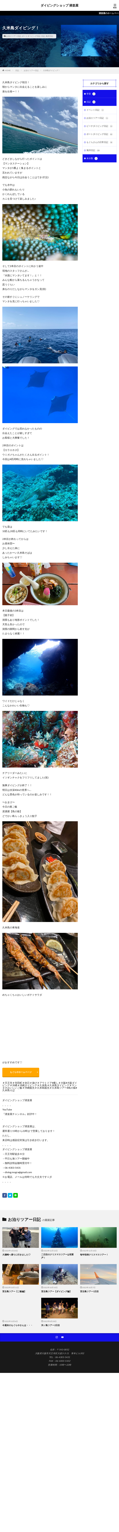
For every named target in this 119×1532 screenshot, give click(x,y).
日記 (43, 36)
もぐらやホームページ (21, 1072)
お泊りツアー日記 (13, 36)
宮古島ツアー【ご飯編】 (14, 1291)
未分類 (92, 159)
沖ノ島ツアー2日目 (50, 1325)
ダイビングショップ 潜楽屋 (59, 5)
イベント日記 (95, 110)
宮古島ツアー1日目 (89, 1291)
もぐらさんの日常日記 (99, 143)
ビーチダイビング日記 (99, 127)
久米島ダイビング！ (51, 70)
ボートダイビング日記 (31, 36)
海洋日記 (49, 36)
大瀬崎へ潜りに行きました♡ (16, 1254)
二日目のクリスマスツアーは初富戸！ (57, 1256)
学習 (90, 94)
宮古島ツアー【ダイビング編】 (56, 1291)
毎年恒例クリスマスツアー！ (94, 1254)
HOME (8, 70)
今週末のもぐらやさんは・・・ (17, 1325)
